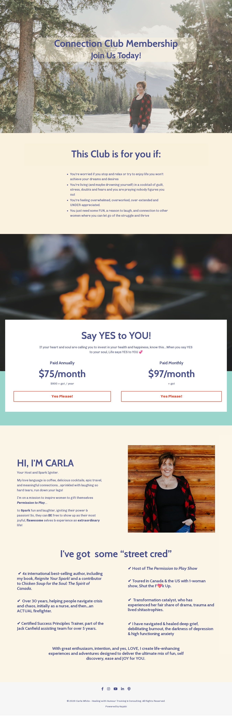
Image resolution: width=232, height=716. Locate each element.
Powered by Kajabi (116, 707)
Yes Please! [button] (62, 396)
